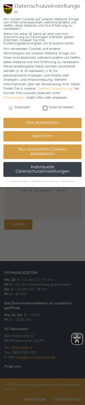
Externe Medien (58, 107)
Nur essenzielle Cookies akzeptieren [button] (42, 151)
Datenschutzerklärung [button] (45, 181)
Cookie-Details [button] (19, 181)
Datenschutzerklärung (55, 88)
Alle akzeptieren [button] (42, 123)
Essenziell (19, 107)
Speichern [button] (42, 136)
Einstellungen (14, 97)
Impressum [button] (68, 181)
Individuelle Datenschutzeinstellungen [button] (42, 169)
